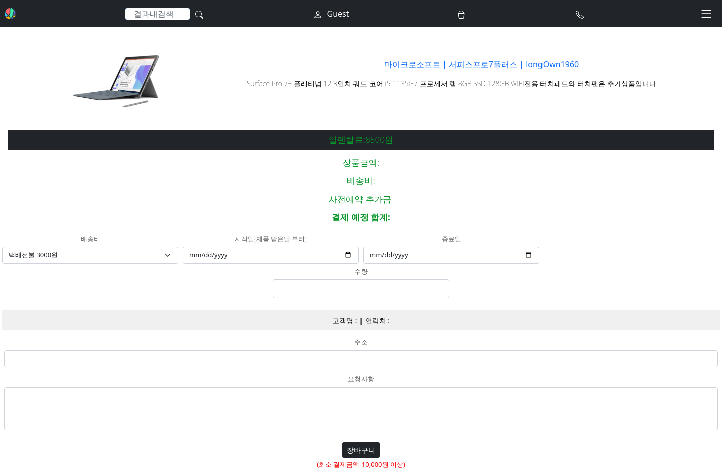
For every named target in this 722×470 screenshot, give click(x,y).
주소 (361, 342)
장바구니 (361, 450)
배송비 (90, 239)
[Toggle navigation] (706, 13)
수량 (361, 272)
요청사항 (361, 379)
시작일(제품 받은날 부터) (270, 239)
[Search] (157, 14)
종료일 (451, 239)
